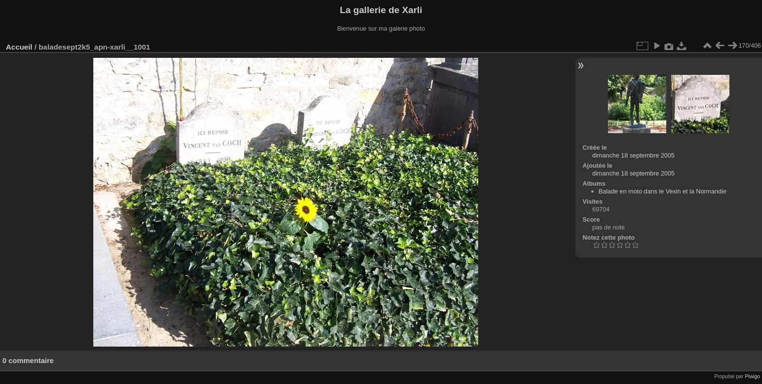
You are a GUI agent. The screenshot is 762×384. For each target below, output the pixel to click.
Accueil (19, 47)
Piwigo (752, 376)
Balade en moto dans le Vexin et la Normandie (663, 191)
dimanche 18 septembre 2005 (633, 155)
